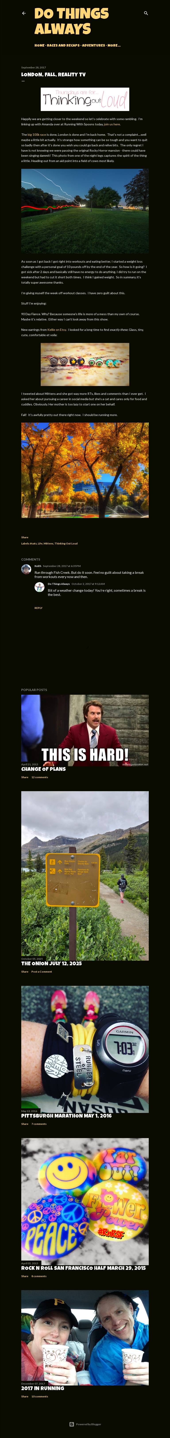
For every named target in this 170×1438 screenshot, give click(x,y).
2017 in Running (42, 1389)
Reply (38, 608)
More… (114, 46)
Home (39, 46)
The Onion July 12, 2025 (51, 964)
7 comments (38, 1124)
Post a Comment (41, 971)
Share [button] (24, 537)
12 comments (39, 777)
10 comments (39, 1396)
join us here (112, 124)
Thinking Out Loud (65, 543)
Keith (38, 566)
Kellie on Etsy (56, 329)
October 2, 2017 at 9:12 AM (88, 583)
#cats (33, 543)
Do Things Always (72, 23)
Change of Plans (43, 769)
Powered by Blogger (85, 1424)
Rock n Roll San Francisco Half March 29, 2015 (83, 1268)
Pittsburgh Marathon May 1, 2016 (66, 1116)
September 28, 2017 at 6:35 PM (62, 566)
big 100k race (37, 134)
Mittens (48, 543)
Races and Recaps (63, 46)
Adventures (93, 46)
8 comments (38, 1276)
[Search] (146, 12)
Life (40, 543)
